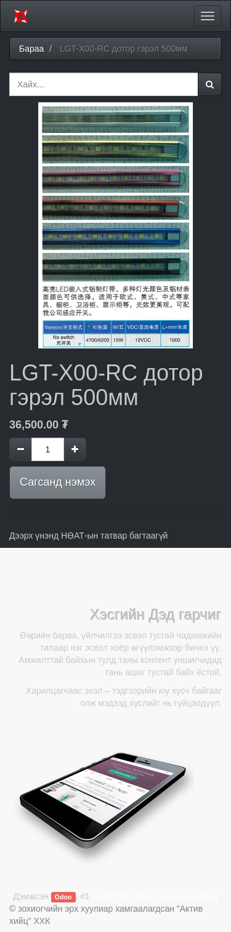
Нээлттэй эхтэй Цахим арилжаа (155, 896)
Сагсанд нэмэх (57, 482)
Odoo (63, 897)
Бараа (31, 49)
